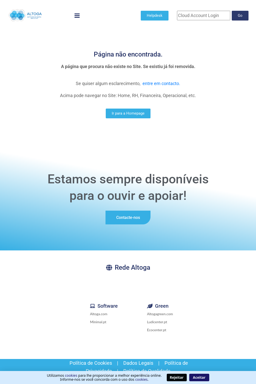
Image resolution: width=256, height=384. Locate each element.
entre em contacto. (161, 83)
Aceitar (199, 377)
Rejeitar (177, 377)
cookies (71, 375)
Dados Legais (138, 363)
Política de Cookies (90, 363)
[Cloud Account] (203, 15)
